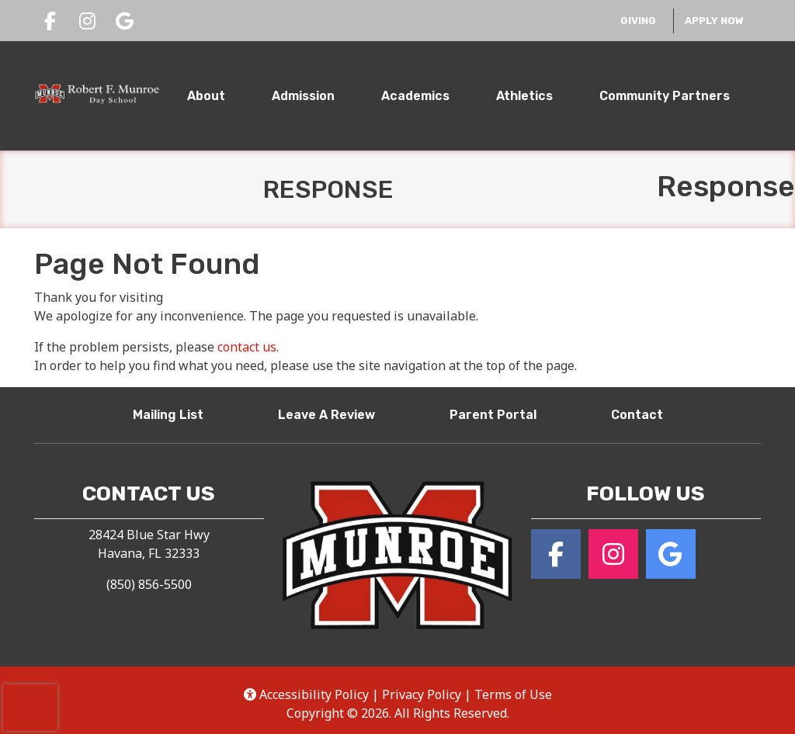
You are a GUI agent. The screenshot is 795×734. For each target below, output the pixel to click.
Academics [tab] (415, 95)
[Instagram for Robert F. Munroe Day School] (613, 554)
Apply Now (714, 20)
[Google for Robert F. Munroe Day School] (671, 554)
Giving (642, 19)
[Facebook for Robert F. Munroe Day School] (556, 554)
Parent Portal (499, 413)
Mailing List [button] (174, 413)
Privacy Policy (421, 694)
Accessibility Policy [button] (306, 694)
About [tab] (206, 95)
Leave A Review (332, 413)
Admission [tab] (303, 95)
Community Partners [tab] (664, 95)
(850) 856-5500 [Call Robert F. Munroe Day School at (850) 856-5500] (149, 584)
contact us (246, 346)
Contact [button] (643, 413)
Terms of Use (513, 694)
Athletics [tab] (524, 95)
